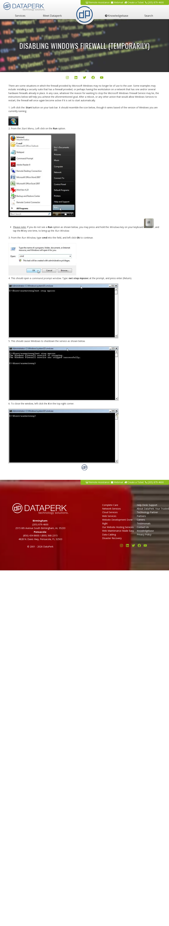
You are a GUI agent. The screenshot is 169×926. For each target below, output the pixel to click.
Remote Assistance (98, 2)
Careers (141, 519)
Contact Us (143, 527)
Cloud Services (110, 512)
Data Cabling (109, 534)
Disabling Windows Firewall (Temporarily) (84, 46)
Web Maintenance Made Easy (118, 530)
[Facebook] (93, 78)
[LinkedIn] (76, 78)
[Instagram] (67, 78)
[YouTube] (102, 78)
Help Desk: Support (147, 505)
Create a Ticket (134, 2)
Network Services (111, 508)
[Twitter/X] (84, 78)
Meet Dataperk (52, 15)
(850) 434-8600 (31, 535)
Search (148, 15)
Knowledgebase (116, 15)
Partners (141, 516)
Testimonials (144, 523)
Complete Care (110, 505)
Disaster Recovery (112, 538)
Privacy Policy (144, 534)
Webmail (117, 2)
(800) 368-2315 (49, 535)
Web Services (109, 516)
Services (20, 15)
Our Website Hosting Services (118, 527)
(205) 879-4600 (154, 2)
